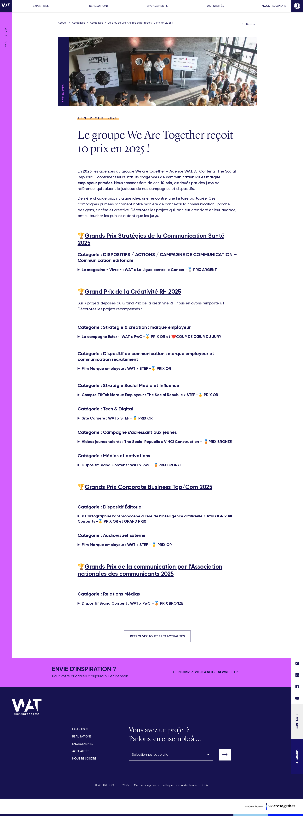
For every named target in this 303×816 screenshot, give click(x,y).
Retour (248, 24)
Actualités (215, 5)
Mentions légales (145, 785)
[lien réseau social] (297, 698)
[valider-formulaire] (225, 754)
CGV (205, 785)
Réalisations (99, 5)
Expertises (41, 5)
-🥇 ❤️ (151, 337)
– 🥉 (157, 442)
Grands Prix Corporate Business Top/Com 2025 (148, 487)
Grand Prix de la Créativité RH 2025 (133, 292)
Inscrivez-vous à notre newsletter (203, 672)
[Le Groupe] (297, 756)
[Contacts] (297, 721)
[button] (297, 6)
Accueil (62, 22)
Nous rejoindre (274, 5)
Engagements (157, 5)
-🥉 (132, 465)
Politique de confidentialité (179, 785)
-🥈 (149, 270)
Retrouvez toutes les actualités (157, 636)
